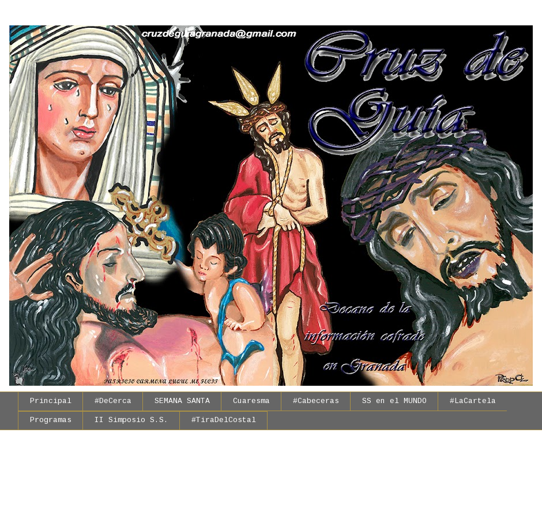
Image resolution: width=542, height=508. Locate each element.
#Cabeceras (316, 401)
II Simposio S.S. (131, 420)
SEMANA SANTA (182, 401)
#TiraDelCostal (223, 420)
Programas (50, 420)
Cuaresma (251, 401)
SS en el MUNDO (394, 401)
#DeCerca (113, 401)
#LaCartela (473, 401)
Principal (50, 401)
